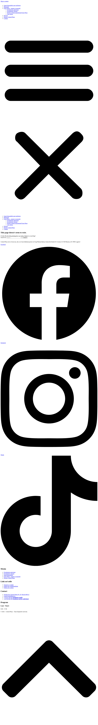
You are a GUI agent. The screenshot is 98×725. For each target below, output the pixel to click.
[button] (49, 117)
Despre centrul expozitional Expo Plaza (17, 12)
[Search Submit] (22, 237)
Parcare (6, 15)
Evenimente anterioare (13, 10)
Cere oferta (10, 14)
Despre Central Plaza (9, 17)
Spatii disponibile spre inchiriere (12, 5)
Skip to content (4, 1)
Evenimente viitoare (12, 11)
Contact (6, 18)
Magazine (6, 7)
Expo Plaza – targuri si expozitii (12, 8)
